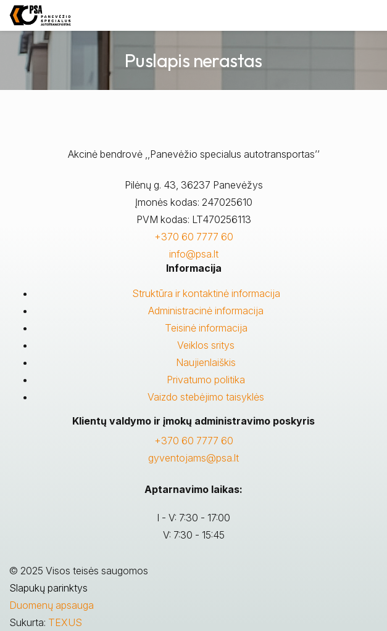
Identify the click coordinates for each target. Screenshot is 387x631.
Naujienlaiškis (206, 362)
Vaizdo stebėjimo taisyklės (206, 397)
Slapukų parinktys (48, 588)
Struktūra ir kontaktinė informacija (206, 293)
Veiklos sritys (206, 345)
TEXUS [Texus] (65, 622)
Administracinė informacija (206, 310)
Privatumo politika (206, 379)
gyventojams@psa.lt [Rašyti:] (193, 458)
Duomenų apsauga (51, 605)
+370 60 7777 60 (193, 236)
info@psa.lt (193, 254)
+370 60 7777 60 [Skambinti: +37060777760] (193, 440)
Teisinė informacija (206, 328)
